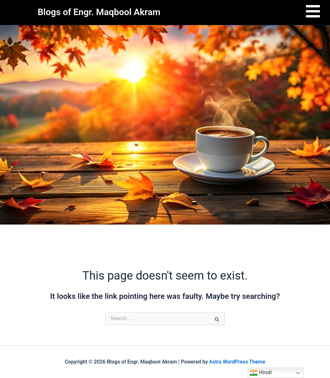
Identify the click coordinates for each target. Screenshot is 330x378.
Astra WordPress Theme (237, 362)
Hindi (261, 373)
